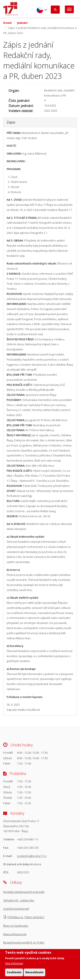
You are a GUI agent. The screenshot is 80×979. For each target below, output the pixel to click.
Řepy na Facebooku (15, 926)
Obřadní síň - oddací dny (18, 900)
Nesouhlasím (34, 974)
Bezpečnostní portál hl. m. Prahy (23, 942)
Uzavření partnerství (16, 909)
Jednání (22, 23)
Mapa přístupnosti (14, 934)
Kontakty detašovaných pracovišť (23, 892)
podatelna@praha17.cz (32, 856)
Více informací (14, 965)
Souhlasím (14, 974)
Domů (7, 23)
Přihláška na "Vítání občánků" (26, 917)
